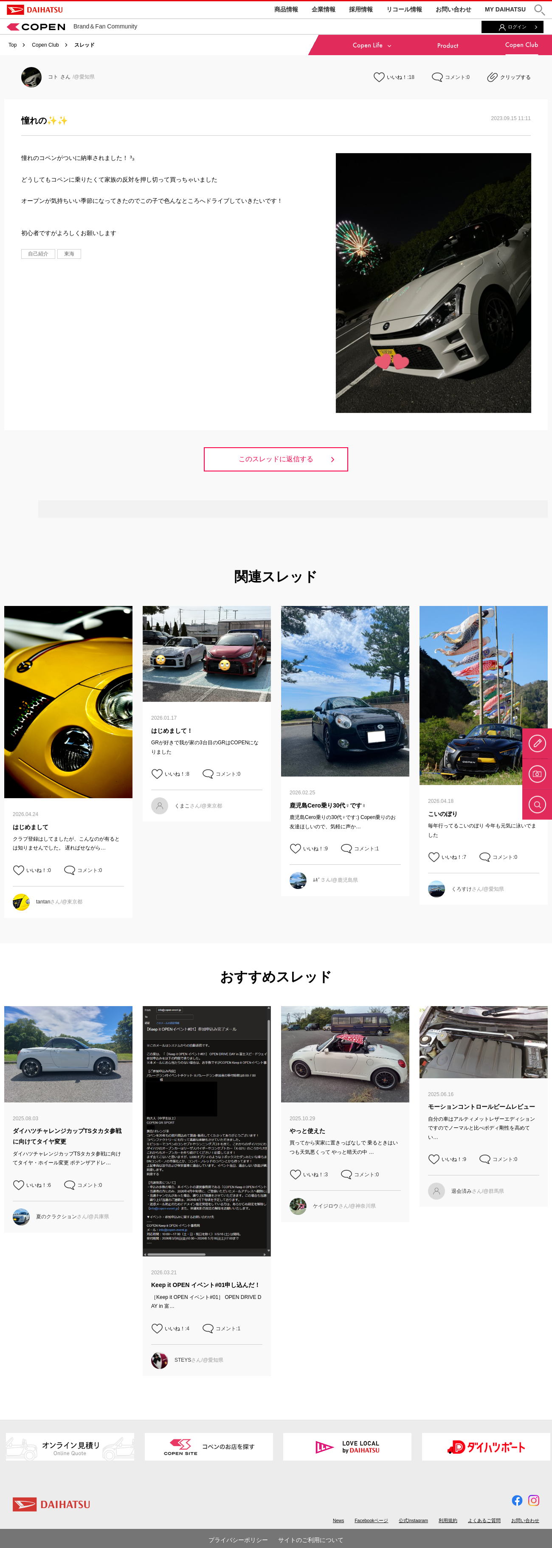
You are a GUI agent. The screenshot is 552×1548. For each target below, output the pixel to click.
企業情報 (323, 9)
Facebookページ (371, 1520)
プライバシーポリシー (238, 1540)
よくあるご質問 (484, 1520)
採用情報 (361, 9)
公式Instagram (413, 1520)
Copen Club (45, 45)
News (338, 1520)
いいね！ (397, 77)
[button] (539, 10)
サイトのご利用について (311, 1540)
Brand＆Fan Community (72, 26)
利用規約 (448, 1520)
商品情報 (286, 9)
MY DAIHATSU (505, 9)
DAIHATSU (34, 10)
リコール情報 (404, 9)
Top (12, 45)
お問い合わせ (453, 9)
